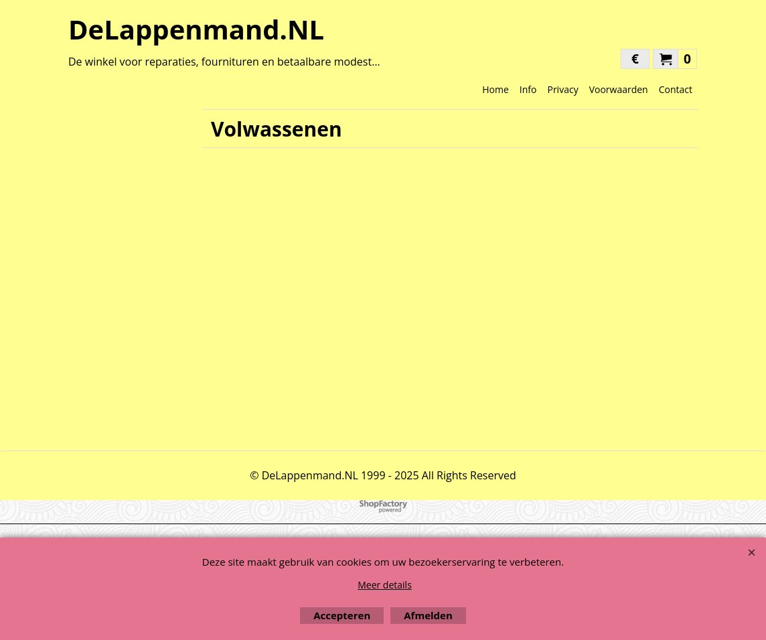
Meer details (385, 584)
